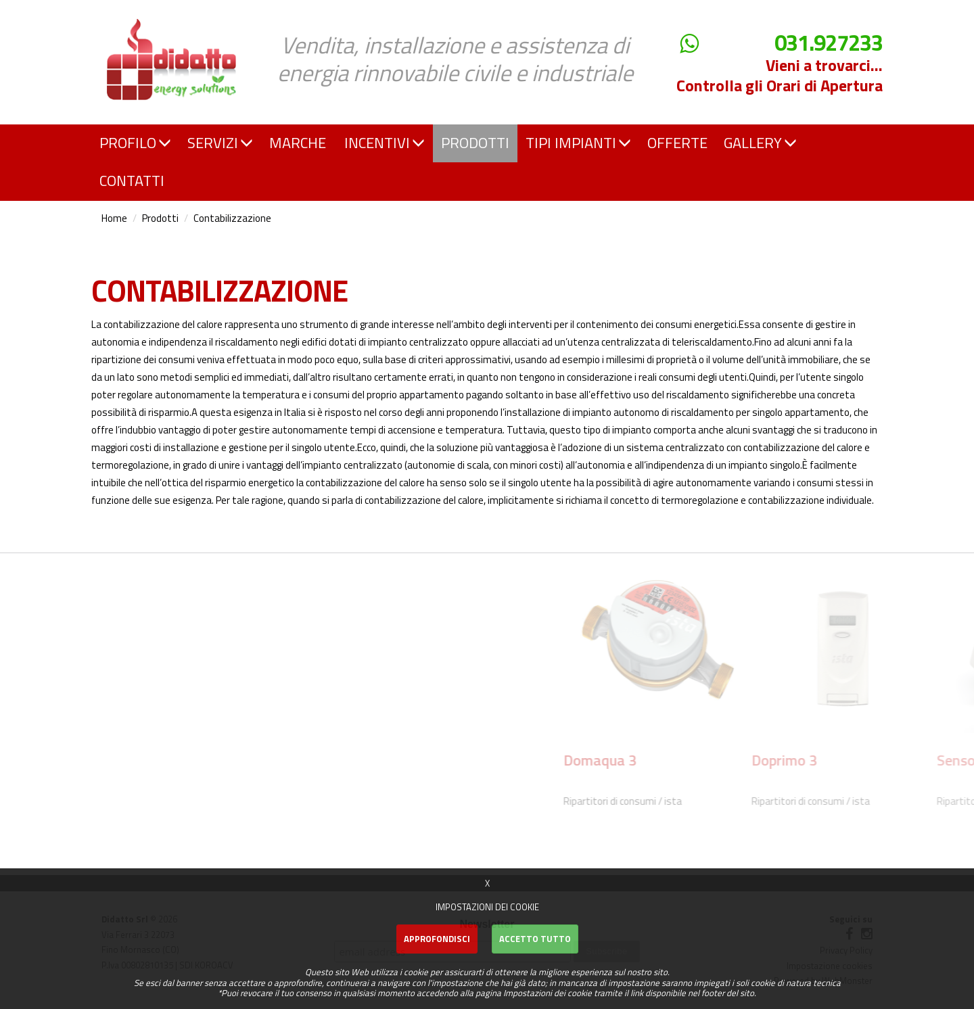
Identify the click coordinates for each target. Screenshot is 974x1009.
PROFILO (135, 142)
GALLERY (760, 142)
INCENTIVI (384, 142)
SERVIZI (220, 142)
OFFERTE (677, 142)
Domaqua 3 (823, 760)
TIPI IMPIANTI (578, 142)
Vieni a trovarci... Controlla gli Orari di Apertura (779, 75)
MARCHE (297, 142)
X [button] (487, 883)
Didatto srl (130, 12)
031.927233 (828, 43)
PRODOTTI (475, 142)
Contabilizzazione (232, 218)
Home (114, 218)
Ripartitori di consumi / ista (846, 801)
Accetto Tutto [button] (535, 938)
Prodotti (160, 218)
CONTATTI (131, 180)
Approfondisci (437, 938)
